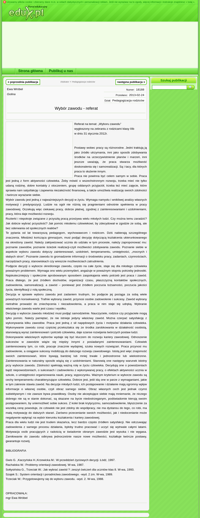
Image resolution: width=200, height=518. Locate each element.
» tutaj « (190, 2)
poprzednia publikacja (23, 82)
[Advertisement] (39, 150)
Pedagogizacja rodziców (128, 100)
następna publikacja (131, 82)
